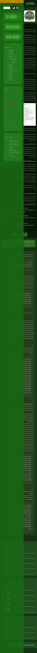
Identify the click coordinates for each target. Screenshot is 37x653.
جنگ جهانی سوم (11, 115)
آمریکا (11, 101)
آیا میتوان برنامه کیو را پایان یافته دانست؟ (14, 145)
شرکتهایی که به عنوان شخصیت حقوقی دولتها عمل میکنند (14, 152)
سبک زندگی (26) (12, 56)
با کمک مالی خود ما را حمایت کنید (13, 27)
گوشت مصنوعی (12, 156)
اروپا (17, 108)
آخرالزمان (7, 104)
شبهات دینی (13, 93)
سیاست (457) (11, 54)
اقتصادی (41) (11, 68)
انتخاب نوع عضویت (12, 16)
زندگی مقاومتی (11, 127)
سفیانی (15, 108)
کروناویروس (12, 123)
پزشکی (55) (11, 72)
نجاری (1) (10, 64)
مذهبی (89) (11, 66)
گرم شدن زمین (16, 123)
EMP (16, 119)
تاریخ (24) (11, 74)
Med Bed (11, 148)
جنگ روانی (18, 93)
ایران (13, 108)
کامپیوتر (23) (14, 60)
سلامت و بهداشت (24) (13, 70)
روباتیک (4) (14, 62)
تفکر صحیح (16, 127)
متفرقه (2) (11, 78)
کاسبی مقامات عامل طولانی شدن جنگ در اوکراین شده (14, 141)
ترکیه (15, 115)
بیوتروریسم (7, 123)
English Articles (16, 37)
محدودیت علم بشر (13, 112)
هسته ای (8, 119)
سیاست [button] (23, 234)
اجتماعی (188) (11, 50)
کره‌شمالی (10, 108)
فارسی (6, 7)
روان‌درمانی (11, 97)
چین (8, 93)
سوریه (17, 116)
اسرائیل (15, 97)
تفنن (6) (10, 79)
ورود (7, 16)
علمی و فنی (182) (12, 58)
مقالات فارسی (8, 37)
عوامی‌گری (13, 104)
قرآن (11, 119)
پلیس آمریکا (18, 119)
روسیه (18, 104)
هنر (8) (10, 76)
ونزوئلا (20, 123)
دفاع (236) (11, 52)
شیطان (10, 104)
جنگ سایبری (18, 100)
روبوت (14, 119)
